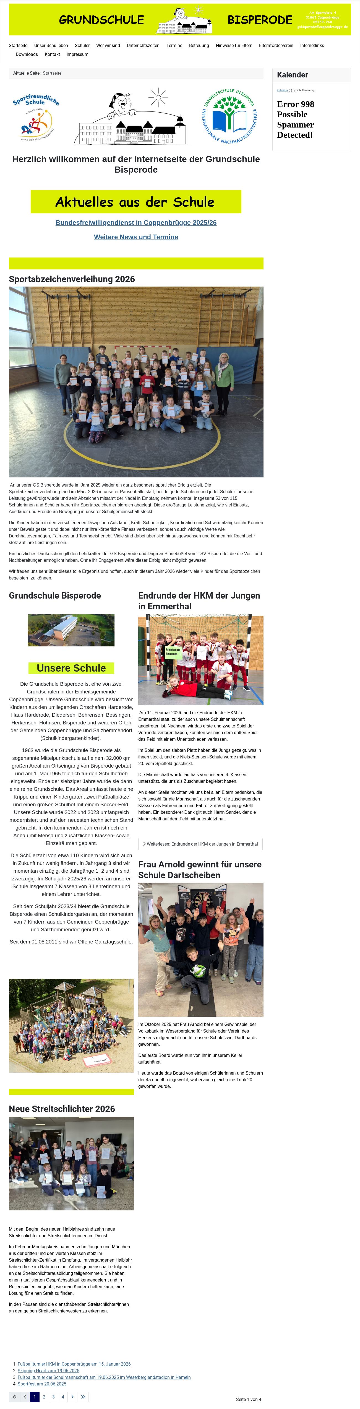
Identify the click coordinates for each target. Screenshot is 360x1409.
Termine (174, 45)
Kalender (282, 90)
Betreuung (199, 45)
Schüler (82, 45)
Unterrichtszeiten (143, 45)
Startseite (18, 45)
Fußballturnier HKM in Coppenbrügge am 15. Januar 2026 (74, 1364)
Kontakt (52, 54)
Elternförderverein (276, 45)
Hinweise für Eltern (234, 45)
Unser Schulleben (51, 45)
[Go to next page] (72, 1397)
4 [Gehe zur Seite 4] (63, 1397)
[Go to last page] (83, 1397)
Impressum (77, 54)
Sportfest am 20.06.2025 (42, 1384)
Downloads (27, 54)
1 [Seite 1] (34, 1397)
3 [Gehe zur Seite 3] (53, 1397)
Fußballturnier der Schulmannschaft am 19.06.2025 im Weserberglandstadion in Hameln (104, 1377)
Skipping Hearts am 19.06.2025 (48, 1370)
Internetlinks (312, 45)
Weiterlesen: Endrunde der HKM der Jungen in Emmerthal (200, 844)
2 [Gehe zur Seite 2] (44, 1397)
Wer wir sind (108, 45)
